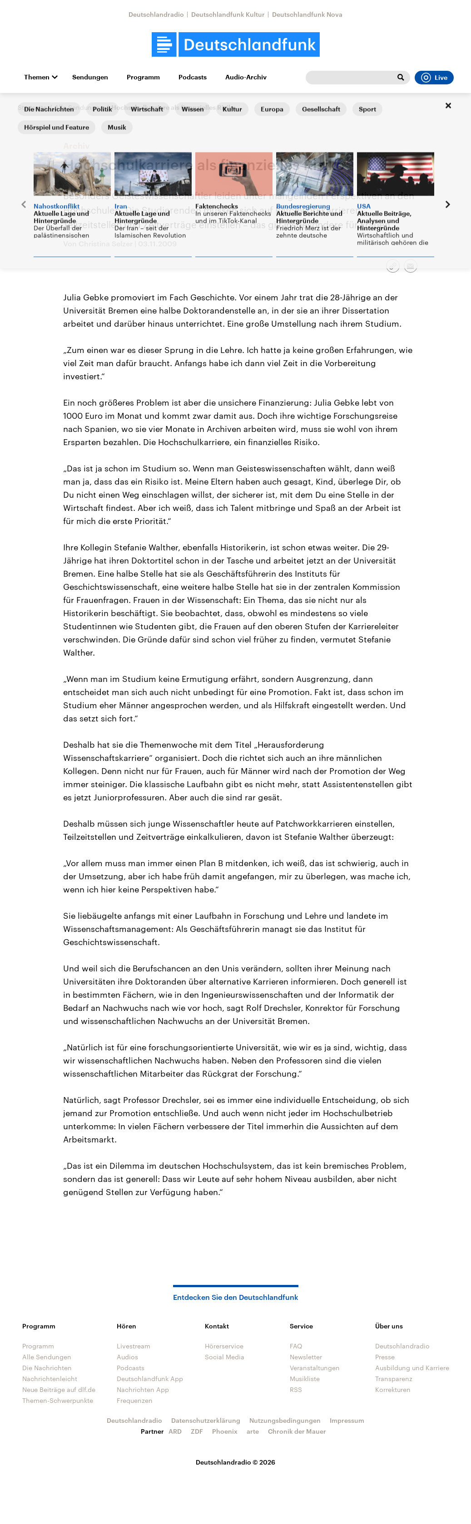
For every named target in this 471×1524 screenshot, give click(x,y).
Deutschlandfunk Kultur (228, 14)
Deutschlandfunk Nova (307, 14)
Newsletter (306, 1357)
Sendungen (90, 77)
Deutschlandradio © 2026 (235, 1462)
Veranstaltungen (315, 1368)
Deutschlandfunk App (150, 1378)
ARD (175, 1431)
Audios (127, 1357)
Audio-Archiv (246, 77)
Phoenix (225, 1431)
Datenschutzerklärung (205, 1420)
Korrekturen (393, 1389)
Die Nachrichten (47, 1368)
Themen (37, 77)
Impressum (347, 1420)
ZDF (197, 1431)
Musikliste (305, 1378)
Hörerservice (224, 1346)
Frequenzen (135, 1400)
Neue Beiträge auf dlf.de (58, 1389)
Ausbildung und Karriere (412, 1368)
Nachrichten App (143, 1389)
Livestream (133, 1346)
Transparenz (393, 1378)
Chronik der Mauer (297, 1431)
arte (253, 1431)
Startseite (32, 107)
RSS (296, 1389)
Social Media (224, 1357)
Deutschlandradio (156, 14)
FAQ (296, 1346)
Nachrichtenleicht (49, 1378)
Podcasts (192, 77)
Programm (143, 77)
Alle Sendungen (79, 107)
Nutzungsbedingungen (285, 1420)
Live (434, 78)
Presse (385, 1357)
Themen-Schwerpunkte (57, 1400)
